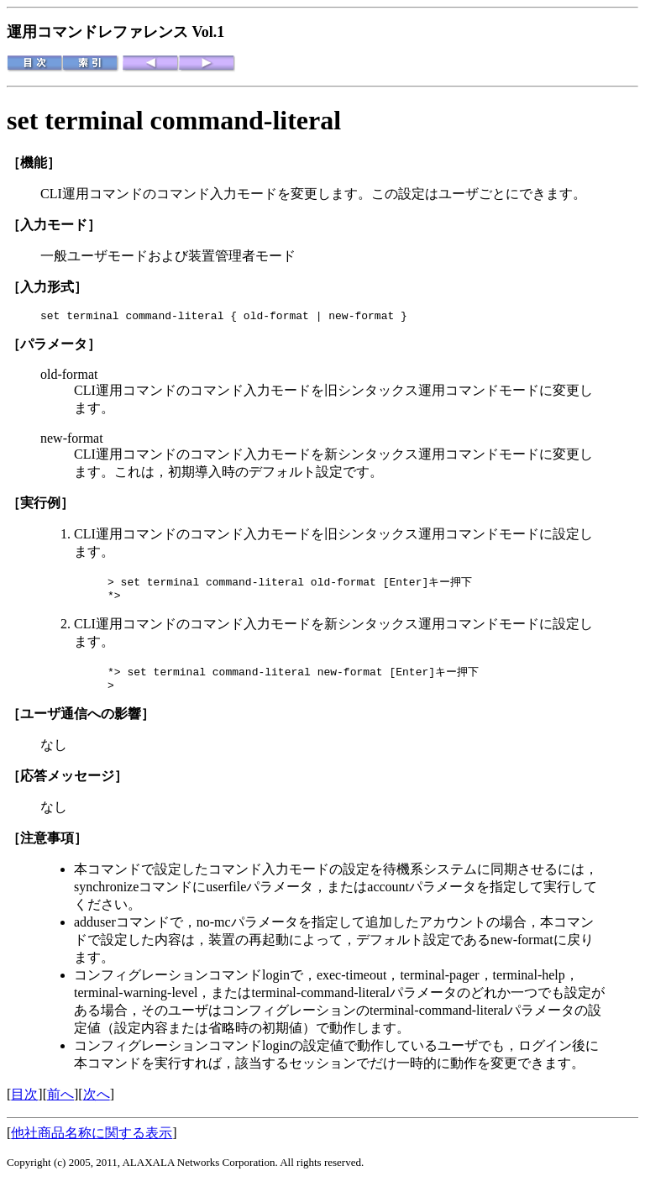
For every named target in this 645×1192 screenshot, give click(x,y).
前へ (60, 1103)
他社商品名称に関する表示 (91, 1142)
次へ (96, 1103)
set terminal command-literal (174, 120)
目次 (24, 1103)
